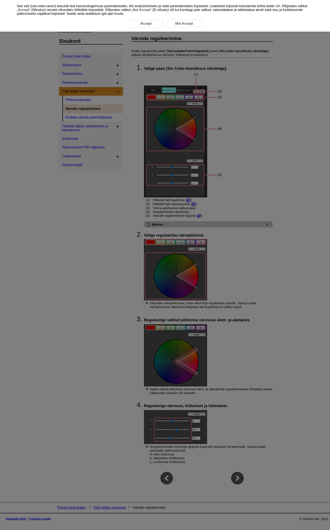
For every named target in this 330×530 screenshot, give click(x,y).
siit (277, 6)
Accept (23, 10)
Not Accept (141, 10)
